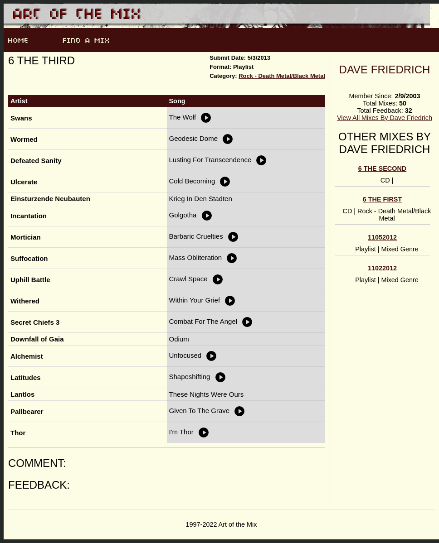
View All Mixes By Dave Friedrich (384, 117)
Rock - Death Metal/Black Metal (282, 75)
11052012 (382, 237)
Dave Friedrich (384, 69)
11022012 (382, 268)
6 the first (382, 199)
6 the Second (382, 168)
